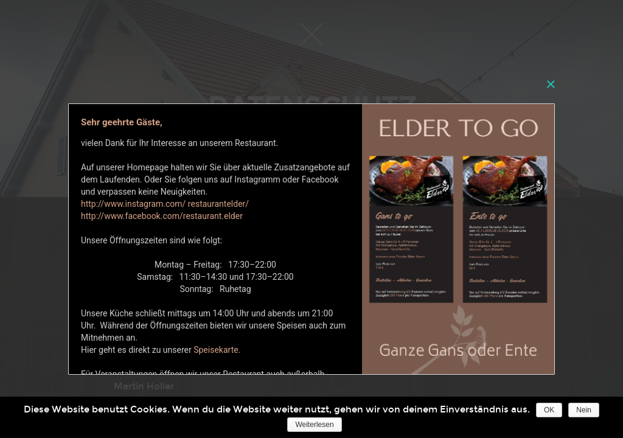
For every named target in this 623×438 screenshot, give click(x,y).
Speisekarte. (216, 350)
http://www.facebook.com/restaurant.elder (162, 216)
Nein (583, 410)
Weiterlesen (314, 424)
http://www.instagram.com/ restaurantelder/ (166, 204)
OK (549, 410)
